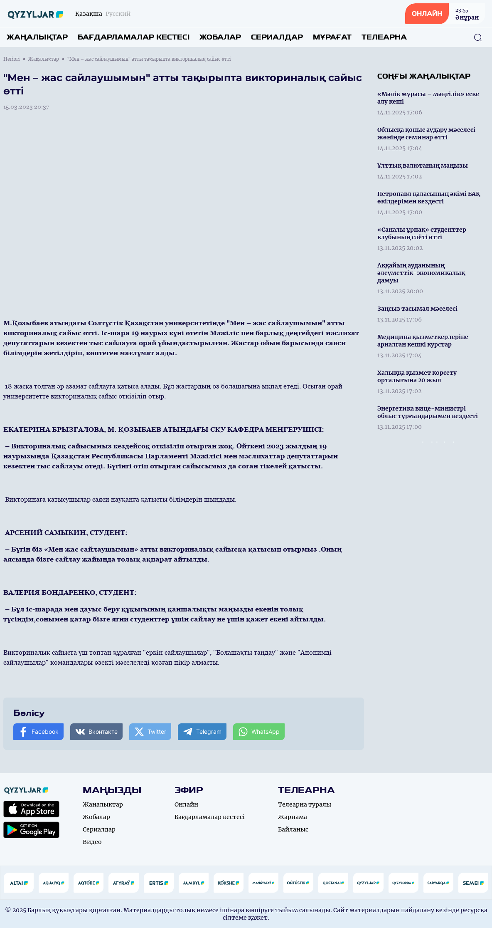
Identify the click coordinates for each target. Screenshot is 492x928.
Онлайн (186, 804)
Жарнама (292, 817)
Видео (92, 842)
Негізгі (11, 59)
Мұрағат (332, 37)
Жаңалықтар (37, 37)
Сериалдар (277, 37)
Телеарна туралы (304, 804)
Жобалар (220, 37)
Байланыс (293, 829)
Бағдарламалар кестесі (133, 37)
